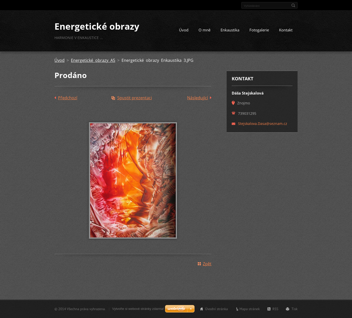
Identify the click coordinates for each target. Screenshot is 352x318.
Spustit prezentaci (134, 98)
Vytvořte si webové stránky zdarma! (138, 309)
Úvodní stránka (216, 309)
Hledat (293, 5)
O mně (204, 29)
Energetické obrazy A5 (93, 60)
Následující (197, 98)
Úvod (183, 29)
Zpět (207, 264)
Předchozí (67, 98)
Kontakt (285, 29)
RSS (275, 309)
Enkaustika (230, 29)
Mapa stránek (250, 309)
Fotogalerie (259, 29)
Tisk (294, 309)
